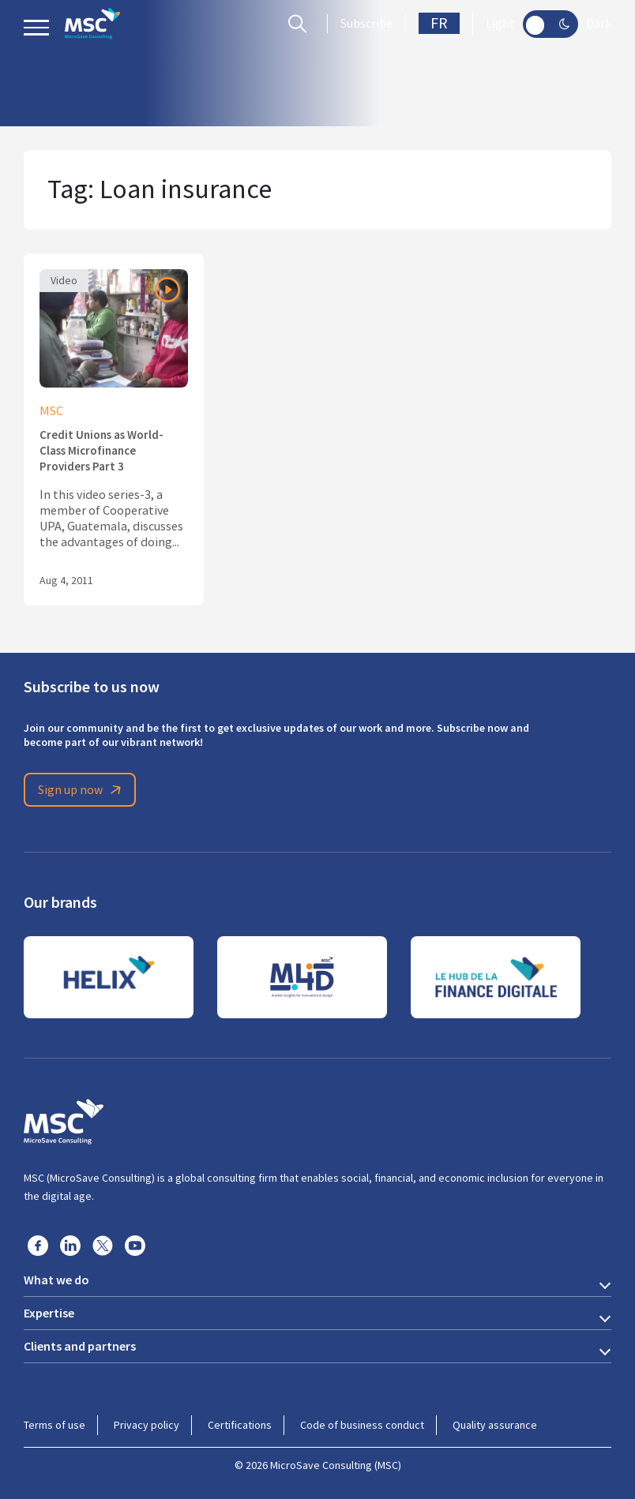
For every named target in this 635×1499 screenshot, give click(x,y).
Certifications (240, 1425)
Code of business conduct (362, 1425)
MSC (51, 411)
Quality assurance (495, 1425)
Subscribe (366, 24)
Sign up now (82, 790)
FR (439, 23)
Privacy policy (146, 1425)
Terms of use (54, 1425)
